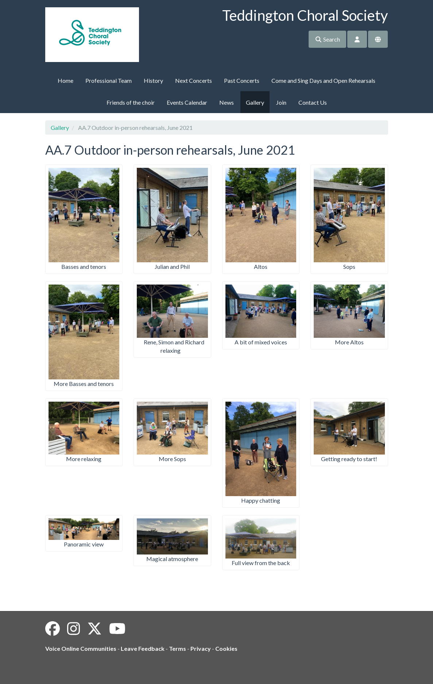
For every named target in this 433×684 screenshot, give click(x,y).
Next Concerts (193, 80)
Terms (177, 648)
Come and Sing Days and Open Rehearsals (323, 80)
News (226, 102)
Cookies (226, 648)
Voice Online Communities (80, 648)
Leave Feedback (143, 648)
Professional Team (108, 80)
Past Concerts (241, 80)
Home (65, 80)
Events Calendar (187, 102)
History (153, 80)
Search (327, 39)
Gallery (255, 102)
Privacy (200, 648)
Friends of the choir (131, 102)
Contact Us (312, 102)
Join (281, 102)
